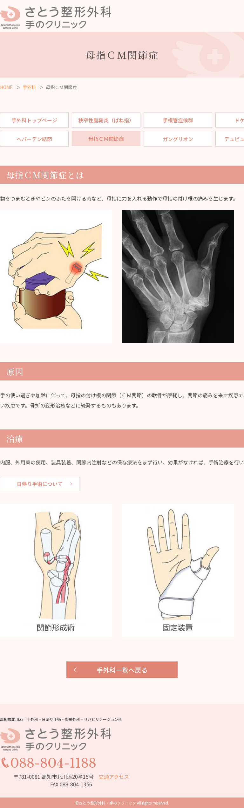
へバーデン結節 (34, 139)
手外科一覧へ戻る (122, 669)
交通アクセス (114, 776)
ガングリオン (178, 139)
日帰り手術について (40, 484)
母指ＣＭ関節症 (106, 138)
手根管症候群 (178, 120)
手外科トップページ (34, 120)
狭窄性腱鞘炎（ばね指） (106, 120)
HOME (6, 87)
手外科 (29, 87)
